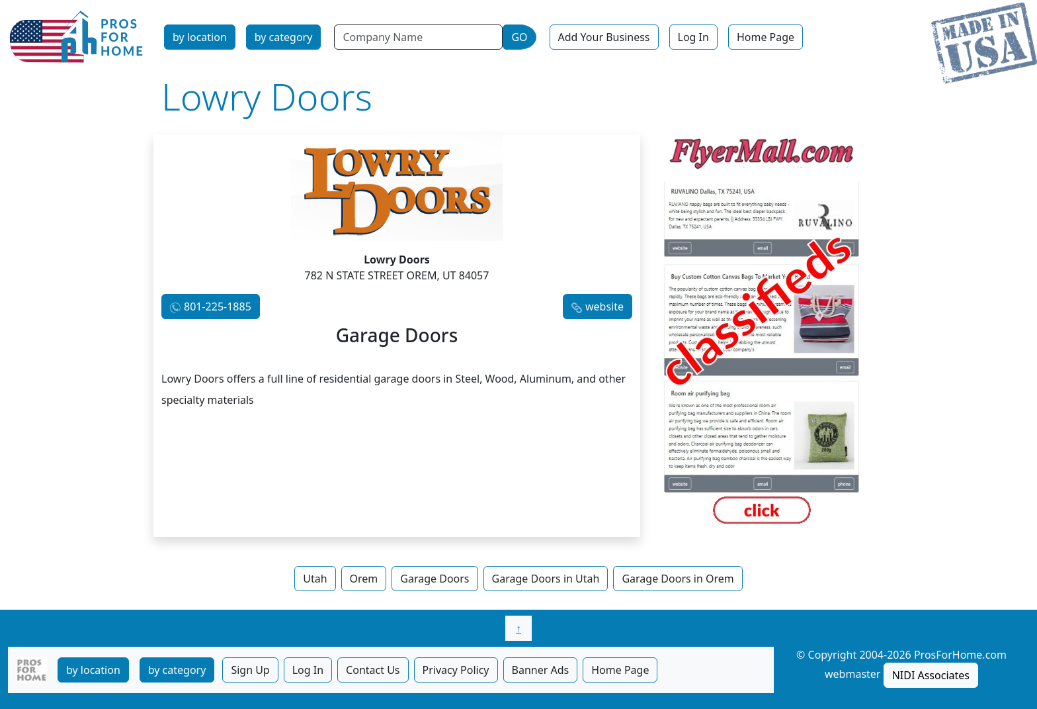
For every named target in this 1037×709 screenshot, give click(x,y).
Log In (693, 37)
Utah (315, 578)
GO (519, 37)
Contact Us (372, 670)
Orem (364, 578)
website (604, 306)
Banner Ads (540, 670)
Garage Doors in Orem (677, 578)
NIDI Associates (931, 675)
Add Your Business (604, 37)
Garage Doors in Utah (546, 578)
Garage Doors (434, 578)
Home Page (765, 37)
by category (284, 37)
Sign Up (250, 670)
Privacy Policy (456, 670)
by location (200, 37)
